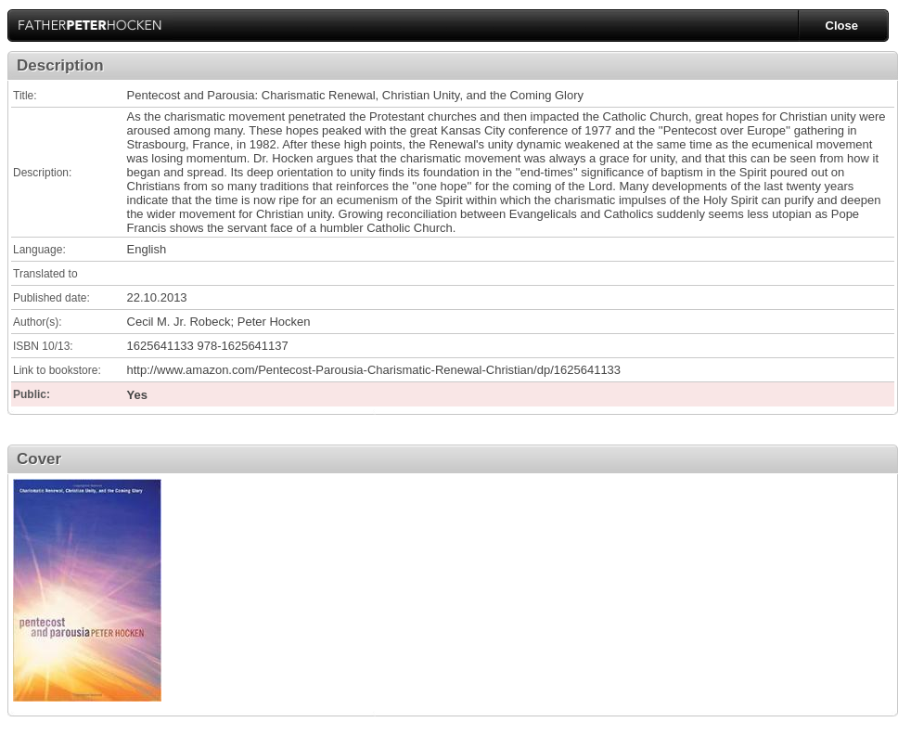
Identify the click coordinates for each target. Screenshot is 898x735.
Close (842, 25)
